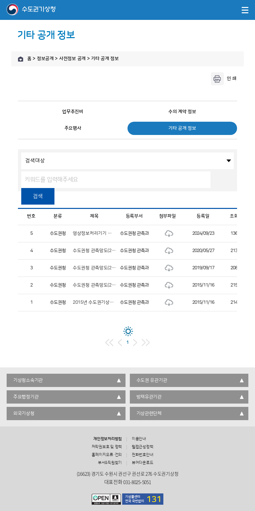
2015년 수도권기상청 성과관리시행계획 (111, 302)
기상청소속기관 (28, 380)
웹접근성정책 (142, 447)
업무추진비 (72, 111)
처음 (109, 342)
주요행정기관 (26, 397)
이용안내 (139, 439)
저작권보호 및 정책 (107, 447)
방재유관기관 (149, 397)
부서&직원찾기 (110, 463)
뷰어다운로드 (142, 463)
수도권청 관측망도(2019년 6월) (103, 268)
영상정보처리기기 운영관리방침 (103, 233)
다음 (135, 342)
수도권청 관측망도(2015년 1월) (103, 285)
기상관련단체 (149, 413)
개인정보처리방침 (107, 439)
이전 (120, 342)
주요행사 (72, 128)
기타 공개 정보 (182, 128)
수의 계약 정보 (182, 111)
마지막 (146, 342)
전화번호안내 (142, 455)
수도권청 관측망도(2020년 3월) (103, 250)
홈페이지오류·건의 (107, 455)
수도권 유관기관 (151, 380)
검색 (37, 196)
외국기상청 (24, 413)
